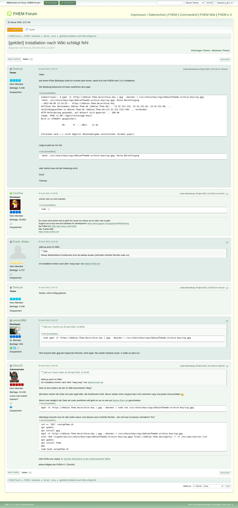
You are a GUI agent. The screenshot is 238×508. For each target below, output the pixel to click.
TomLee (18, 68)
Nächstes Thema (220, 50)
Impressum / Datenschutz (148, 14)
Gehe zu (187, 486)
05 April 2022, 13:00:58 (48, 366)
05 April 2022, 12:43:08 (48, 242)
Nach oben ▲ (227, 505)
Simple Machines (27, 505)
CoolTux (18, 193)
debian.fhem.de (92, 263)
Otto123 (18, 365)
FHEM (172, 14)
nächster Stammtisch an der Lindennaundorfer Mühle (87, 459)
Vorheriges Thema (200, 50)
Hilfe (190, 505)
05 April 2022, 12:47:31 (48, 287)
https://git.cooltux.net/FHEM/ (64, 226)
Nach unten (14, 59)
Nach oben (13, 473)
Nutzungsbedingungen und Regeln (207, 505)
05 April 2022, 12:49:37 (48, 320)
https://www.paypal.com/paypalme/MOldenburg (108, 223)
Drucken (225, 60)
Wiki (121, 80)
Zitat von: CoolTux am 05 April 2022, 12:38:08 (63, 327)
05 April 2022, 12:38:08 (48, 193)
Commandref (188, 14)
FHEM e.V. (225, 14)
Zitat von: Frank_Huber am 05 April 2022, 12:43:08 (66, 372)
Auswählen (50, 93)
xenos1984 (19, 320)
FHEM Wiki (207, 14)
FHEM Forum (25, 13)
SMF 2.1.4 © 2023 (12, 505)
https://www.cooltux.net (49, 232)
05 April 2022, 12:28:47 (48, 69)
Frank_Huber (21, 241)
